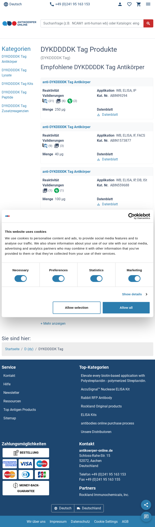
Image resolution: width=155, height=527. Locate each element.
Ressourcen (12, 401)
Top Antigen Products (19, 410)
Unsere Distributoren (96, 432)
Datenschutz (80, 522)
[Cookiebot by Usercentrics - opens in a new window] (131, 216)
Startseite (12, 349)
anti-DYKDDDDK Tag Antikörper (66, 82)
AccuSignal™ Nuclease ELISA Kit (105, 389)
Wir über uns (36, 522)
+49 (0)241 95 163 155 (103, 479)
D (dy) (29, 349)
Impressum (58, 522)
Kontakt (9, 376)
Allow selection (76, 307)
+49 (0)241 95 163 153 (69, 4)
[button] (53, 323)
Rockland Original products (101, 406)
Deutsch (12, 4)
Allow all (126, 307)
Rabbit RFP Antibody (96, 398)
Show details (132, 294)
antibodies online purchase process (107, 423)
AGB (125, 522)
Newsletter (11, 393)
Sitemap (9, 418)
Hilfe (6, 384)
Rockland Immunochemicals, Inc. (104, 495)
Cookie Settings (106, 522)
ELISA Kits (89, 415)
